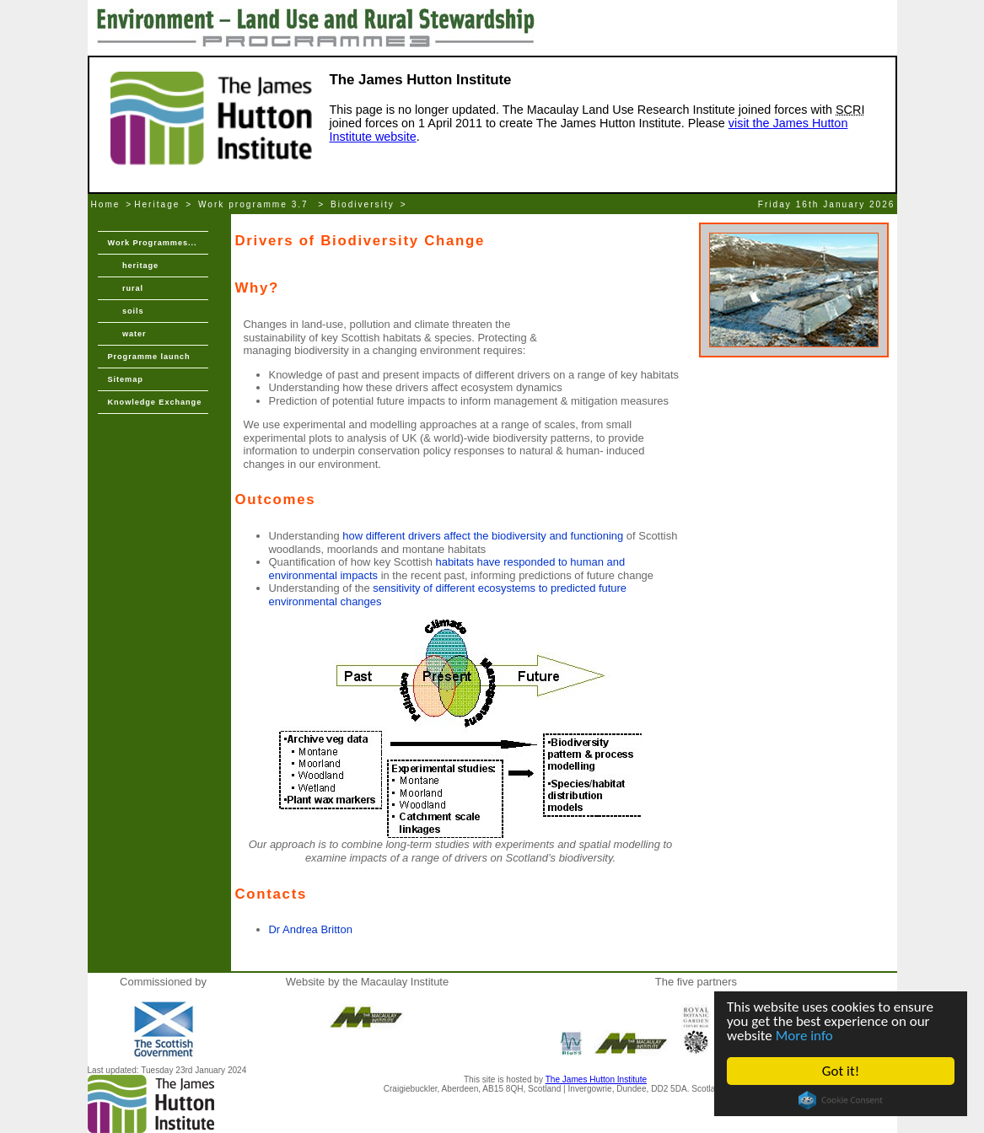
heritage (133, 265)
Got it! (840, 1071)
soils (126, 311)
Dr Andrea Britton (310, 929)
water (127, 334)
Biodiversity (363, 204)
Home (106, 204)
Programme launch (149, 356)
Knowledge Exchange (155, 402)
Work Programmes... (152, 243)
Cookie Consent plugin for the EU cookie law (840, 1100)
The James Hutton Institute (596, 1079)
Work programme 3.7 (255, 204)
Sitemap (125, 379)
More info (804, 1035)
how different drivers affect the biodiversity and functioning (482, 535)
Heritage (157, 204)
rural (125, 288)
